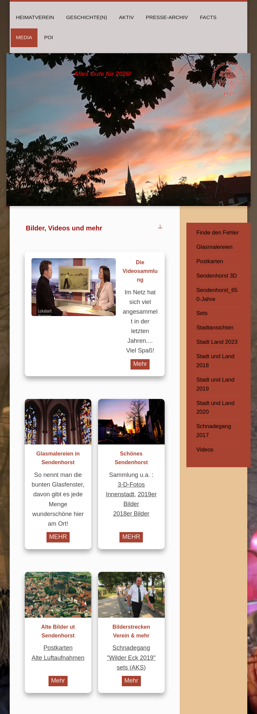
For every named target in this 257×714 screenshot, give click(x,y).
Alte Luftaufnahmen (58, 657)
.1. (160, 226)
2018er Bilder (131, 513)
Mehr (140, 364)
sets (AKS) (131, 667)
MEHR (58, 536)
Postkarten (58, 647)
